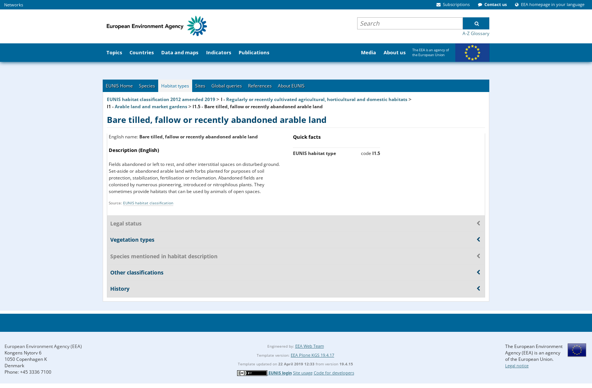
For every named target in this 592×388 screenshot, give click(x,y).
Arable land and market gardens (151, 106)
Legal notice (517, 365)
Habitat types (175, 86)
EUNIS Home (119, 86)
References (260, 86)
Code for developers (334, 373)
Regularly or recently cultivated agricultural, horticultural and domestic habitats (316, 99)
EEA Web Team (309, 346)
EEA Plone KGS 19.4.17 (312, 355)
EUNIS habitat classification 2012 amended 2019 (161, 99)
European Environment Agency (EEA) (43, 346)
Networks (13, 5)
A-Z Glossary (475, 33)
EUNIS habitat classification (148, 203)
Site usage (303, 373)
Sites (200, 86)
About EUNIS (291, 86)
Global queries (226, 86)
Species (147, 86)
